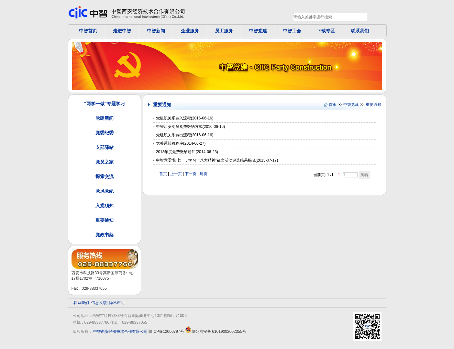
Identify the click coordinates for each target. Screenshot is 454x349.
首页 (333, 104)
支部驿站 (104, 147)
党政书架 (104, 234)
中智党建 (258, 30)
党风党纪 (104, 191)
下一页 (190, 174)
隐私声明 (117, 302)
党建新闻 (104, 118)
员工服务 (224, 30)
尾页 (203, 174)
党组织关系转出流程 (173, 135)
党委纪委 (104, 132)
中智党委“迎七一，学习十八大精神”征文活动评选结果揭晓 (206, 160)
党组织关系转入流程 (173, 118)
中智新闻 (156, 30)
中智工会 (292, 30)
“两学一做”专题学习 (104, 103)
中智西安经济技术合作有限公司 (120, 331)
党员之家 (104, 161)
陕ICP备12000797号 (166, 331)
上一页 (176, 174)
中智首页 (88, 30)
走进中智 (122, 30)
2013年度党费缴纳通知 (176, 152)
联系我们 (360, 30)
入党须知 (104, 205)
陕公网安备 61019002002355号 (215, 331)
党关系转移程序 (169, 143)
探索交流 (104, 176)
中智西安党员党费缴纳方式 (179, 126)
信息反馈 (99, 302)
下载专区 (326, 30)
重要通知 (104, 220)
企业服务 (190, 30)
